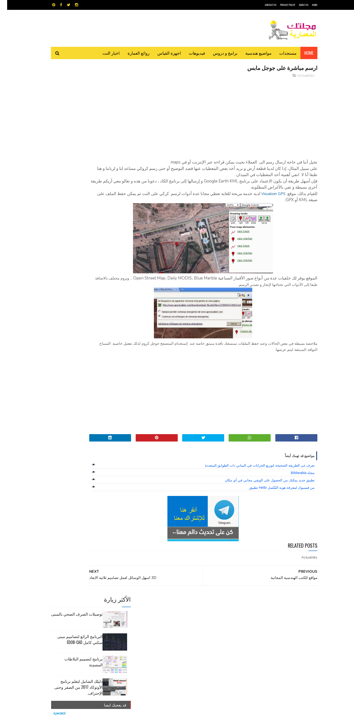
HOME (307, 5)
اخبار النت (104, 53)
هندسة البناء (187, 628)
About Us (296, 5)
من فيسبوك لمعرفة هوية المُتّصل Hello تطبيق (275, 488)
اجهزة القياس (162, 53)
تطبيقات (177, 611)
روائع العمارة (131, 53)
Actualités (298, 76)
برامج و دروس (218, 53)
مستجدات (280, 53)
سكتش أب (211, 620)
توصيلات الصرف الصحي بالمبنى (69, 87)
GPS (214, 602)
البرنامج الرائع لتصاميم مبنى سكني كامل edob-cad (72, 112)
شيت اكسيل (192, 620)
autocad (169, 602)
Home (301, 53)
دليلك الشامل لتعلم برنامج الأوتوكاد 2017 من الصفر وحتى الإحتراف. (71, 160)
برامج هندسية (196, 611)
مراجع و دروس (158, 620)
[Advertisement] (221, 116)
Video (186, 602)
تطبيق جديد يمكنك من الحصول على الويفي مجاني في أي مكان (263, 481)
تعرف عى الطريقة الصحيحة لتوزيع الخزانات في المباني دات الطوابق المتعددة (253, 466)
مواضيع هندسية (251, 53)
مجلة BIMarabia (296, 473)
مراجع (176, 620)
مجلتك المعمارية (282, 716)
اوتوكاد (213, 611)
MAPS (201, 602)
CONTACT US (263, 5)
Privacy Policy (280, 5)
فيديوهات (190, 53)
